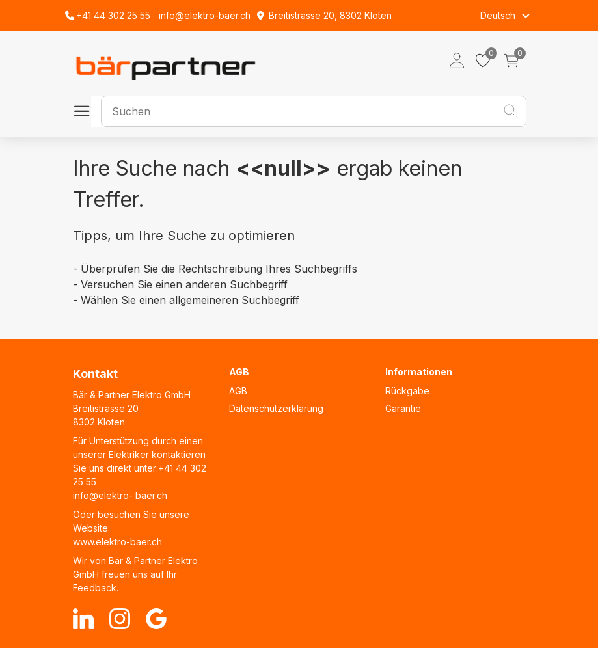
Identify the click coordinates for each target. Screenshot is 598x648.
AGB (238, 390)
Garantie (403, 408)
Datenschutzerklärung (276, 408)
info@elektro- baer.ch (120, 495)
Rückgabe (407, 390)
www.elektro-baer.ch (117, 541)
